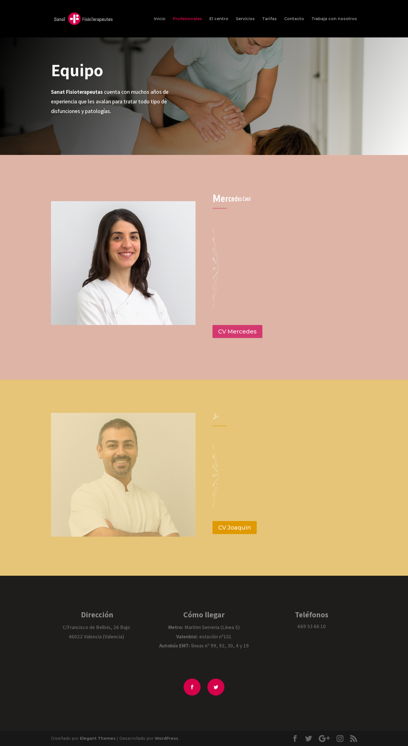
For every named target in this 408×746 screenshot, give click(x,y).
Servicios (245, 19)
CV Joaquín (234, 527)
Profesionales (187, 19)
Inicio (159, 19)
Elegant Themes (98, 738)
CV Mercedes (237, 331)
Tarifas (269, 19)
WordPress (166, 738)
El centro (218, 19)
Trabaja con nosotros (334, 19)
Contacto (294, 19)
